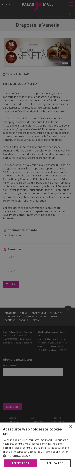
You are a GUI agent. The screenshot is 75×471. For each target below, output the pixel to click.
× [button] (70, 426)
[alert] (37, 235)
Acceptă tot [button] (20, 463)
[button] (37, 456)
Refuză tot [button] (55, 463)
